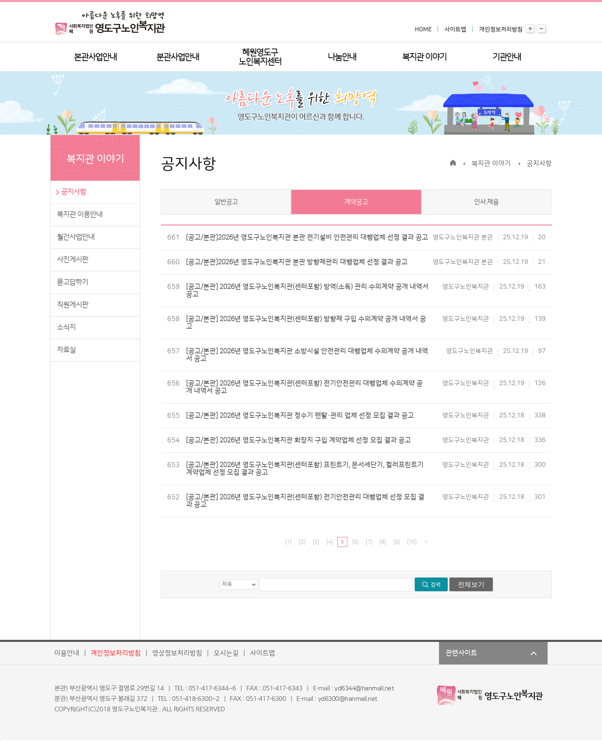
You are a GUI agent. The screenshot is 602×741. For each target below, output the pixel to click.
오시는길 (226, 653)
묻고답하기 (72, 282)
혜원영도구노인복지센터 (260, 57)
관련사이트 (461, 653)
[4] (330, 542)
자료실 (66, 350)
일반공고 (226, 202)
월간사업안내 (75, 237)
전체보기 (471, 584)
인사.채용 (486, 202)
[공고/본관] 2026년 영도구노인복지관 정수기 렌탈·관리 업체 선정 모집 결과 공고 (300, 415)
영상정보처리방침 (177, 653)
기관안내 (506, 57)
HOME (423, 29)
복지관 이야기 (424, 57)
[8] (383, 542)
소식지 (66, 327)
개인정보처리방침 (501, 29)
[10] (411, 542)
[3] (316, 542)
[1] (288, 542)
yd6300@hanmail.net (348, 699)
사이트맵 (455, 29)
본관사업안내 (95, 57)
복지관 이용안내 (79, 214)
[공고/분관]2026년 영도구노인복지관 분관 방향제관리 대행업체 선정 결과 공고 (297, 262)
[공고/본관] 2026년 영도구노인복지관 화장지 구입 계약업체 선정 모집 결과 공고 (298, 440)
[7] (369, 542)
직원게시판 (72, 305)
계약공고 (356, 202)
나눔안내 (342, 57)
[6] (355, 542)
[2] (302, 542)
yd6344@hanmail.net (364, 688)
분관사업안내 (177, 57)
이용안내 (66, 653)
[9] (396, 542)
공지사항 (73, 192)
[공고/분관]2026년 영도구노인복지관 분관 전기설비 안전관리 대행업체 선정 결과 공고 (307, 237)
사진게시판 (72, 259)
